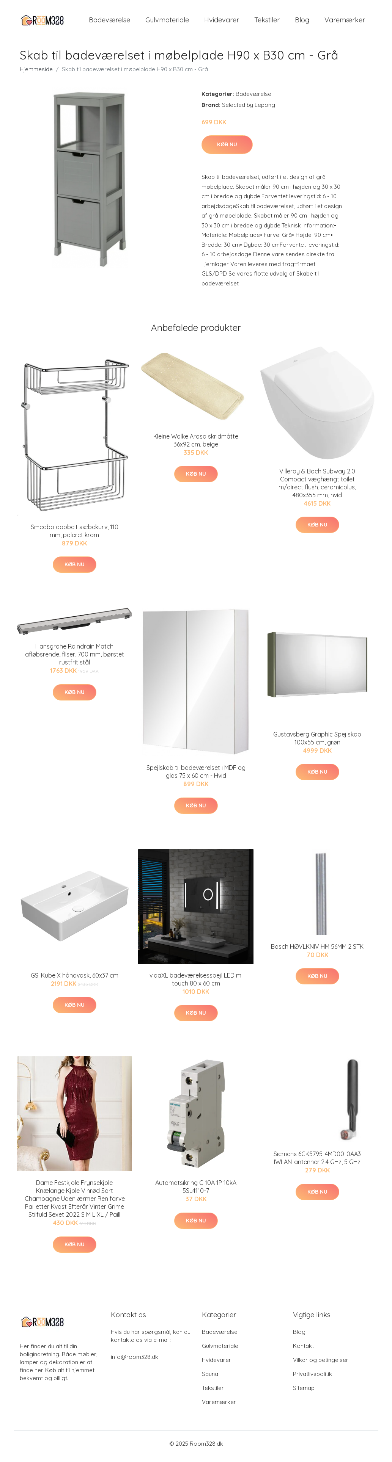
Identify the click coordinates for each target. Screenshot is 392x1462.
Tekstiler (267, 22)
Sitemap (304, 1393)
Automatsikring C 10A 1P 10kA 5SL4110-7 (195, 1192)
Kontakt (303, 1351)
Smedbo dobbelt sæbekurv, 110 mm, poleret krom (74, 536)
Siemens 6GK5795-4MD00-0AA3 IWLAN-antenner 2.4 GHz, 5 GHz (317, 1163)
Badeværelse (109, 22)
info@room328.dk (134, 1362)
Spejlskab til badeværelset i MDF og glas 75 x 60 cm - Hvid (196, 777)
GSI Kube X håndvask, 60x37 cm (74, 980)
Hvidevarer (221, 22)
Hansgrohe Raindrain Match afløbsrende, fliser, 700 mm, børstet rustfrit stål (74, 659)
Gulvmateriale (167, 22)
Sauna (210, 1379)
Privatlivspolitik (312, 1379)
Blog (302, 22)
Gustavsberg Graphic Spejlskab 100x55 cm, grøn (317, 743)
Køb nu (227, 149)
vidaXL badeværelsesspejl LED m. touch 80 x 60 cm (196, 984)
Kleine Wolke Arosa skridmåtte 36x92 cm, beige (195, 445)
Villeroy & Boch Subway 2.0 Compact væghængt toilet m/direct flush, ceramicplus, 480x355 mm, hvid (317, 488)
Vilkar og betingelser (320, 1365)
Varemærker (344, 22)
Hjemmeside (36, 74)
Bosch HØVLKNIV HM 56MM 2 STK (317, 952)
